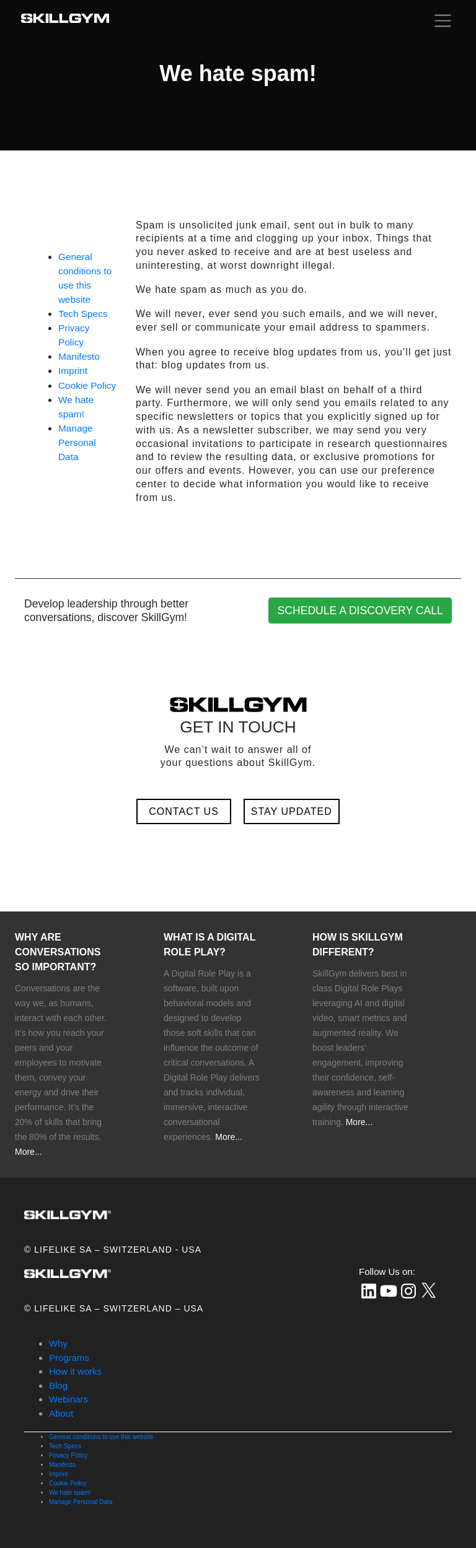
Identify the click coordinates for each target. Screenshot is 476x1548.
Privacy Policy (68, 1455)
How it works (75, 1371)
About (61, 1413)
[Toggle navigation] (443, 20)
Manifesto (79, 356)
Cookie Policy (87, 385)
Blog (58, 1385)
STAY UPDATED (291, 811)
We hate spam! (69, 1492)
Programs (69, 1357)
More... (28, 1152)
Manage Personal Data (77, 442)
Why (58, 1343)
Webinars (68, 1399)
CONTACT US (184, 811)
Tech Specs (83, 313)
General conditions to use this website (101, 1436)
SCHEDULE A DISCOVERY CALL (360, 610)
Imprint (72, 370)
